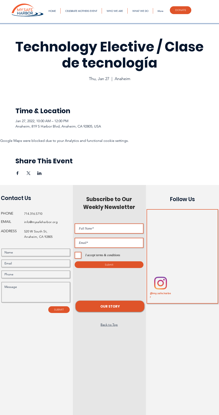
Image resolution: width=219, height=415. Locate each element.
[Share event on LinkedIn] (39, 173)
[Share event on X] (28, 173)
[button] (110, 306)
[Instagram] (160, 283)
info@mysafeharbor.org (41, 222)
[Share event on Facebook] (17, 173)
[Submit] (109, 264)
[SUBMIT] (59, 309)
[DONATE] (180, 10)
